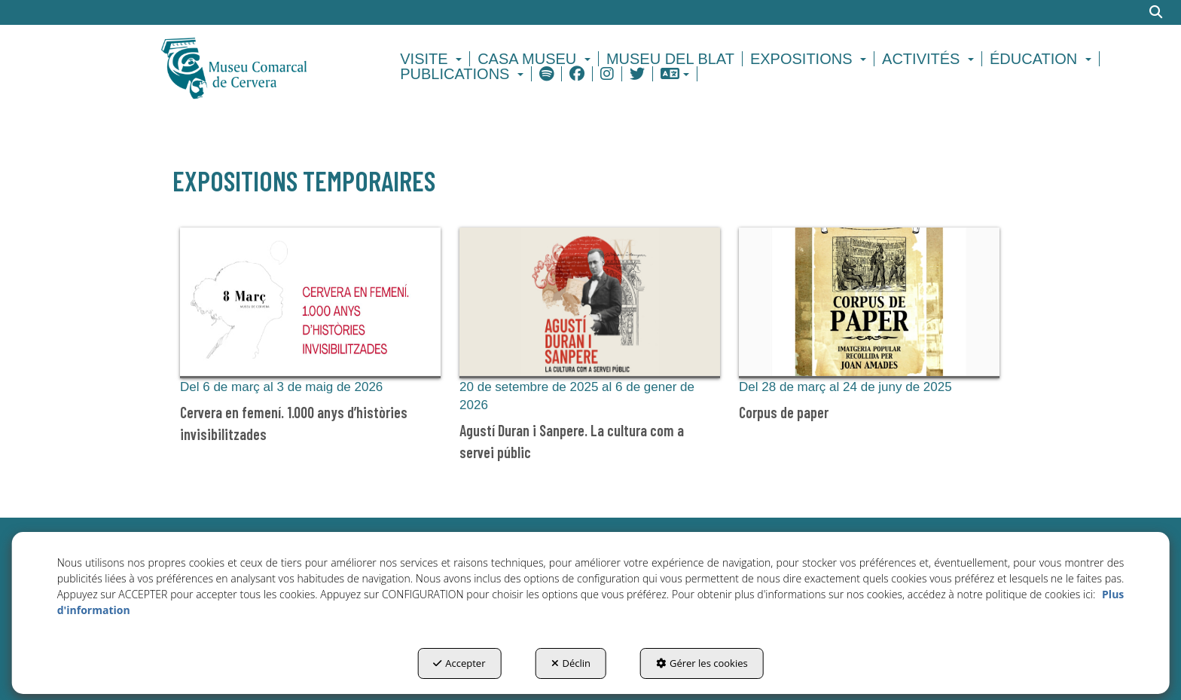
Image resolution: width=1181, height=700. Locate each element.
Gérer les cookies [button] (702, 663)
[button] (260, 66)
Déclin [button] (571, 663)
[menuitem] (433, 58)
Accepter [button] (459, 663)
